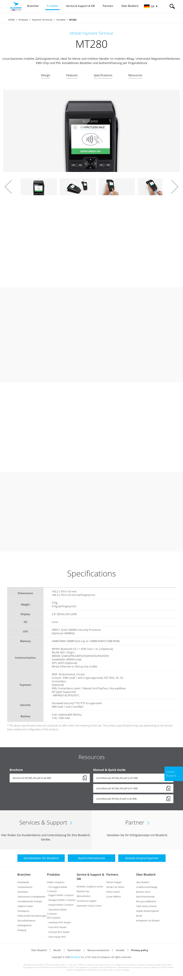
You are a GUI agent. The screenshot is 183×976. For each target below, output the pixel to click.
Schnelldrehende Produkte (29, 901)
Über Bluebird (145, 874)
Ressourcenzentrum (98, 950)
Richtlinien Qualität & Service (90, 886)
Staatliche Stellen (25, 906)
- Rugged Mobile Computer (60, 895)
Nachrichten (74, 950)
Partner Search (113, 891)
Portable (60, 19)
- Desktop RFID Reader (58, 932)
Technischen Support (87, 900)
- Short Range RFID (56, 936)
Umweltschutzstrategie (146, 887)
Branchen (24, 874)
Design (45, 75)
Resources (135, 75)
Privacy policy (139, 950)
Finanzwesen (23, 910)
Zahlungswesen (24, 925)
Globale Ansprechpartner (147, 910)
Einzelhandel (23, 882)
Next (174, 186)
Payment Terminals (42, 19)
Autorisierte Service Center (89, 905)
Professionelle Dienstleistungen (32, 915)
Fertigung (21, 930)
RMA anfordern (84, 896)
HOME (11, 19)
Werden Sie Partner (115, 887)
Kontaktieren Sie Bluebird (148, 920)
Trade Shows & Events (146, 906)
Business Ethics (143, 891)
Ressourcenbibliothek (146, 901)
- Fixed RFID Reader (57, 927)
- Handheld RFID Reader (59, 922)
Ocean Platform (113, 896)
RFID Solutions (53, 917)
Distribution (22, 891)
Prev (8, 186)
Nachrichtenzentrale (145, 896)
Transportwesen (24, 887)
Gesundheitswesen (26, 920)
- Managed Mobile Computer (61, 899)
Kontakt (120, 950)
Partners (112, 874)
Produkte (23, 19)
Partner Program (113, 882)
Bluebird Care (83, 891)
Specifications (103, 75)
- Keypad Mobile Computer (60, 904)
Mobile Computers (55, 882)
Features (72, 75)
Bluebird (75, 957)
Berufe (139, 915)
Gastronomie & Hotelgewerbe (31, 896)
